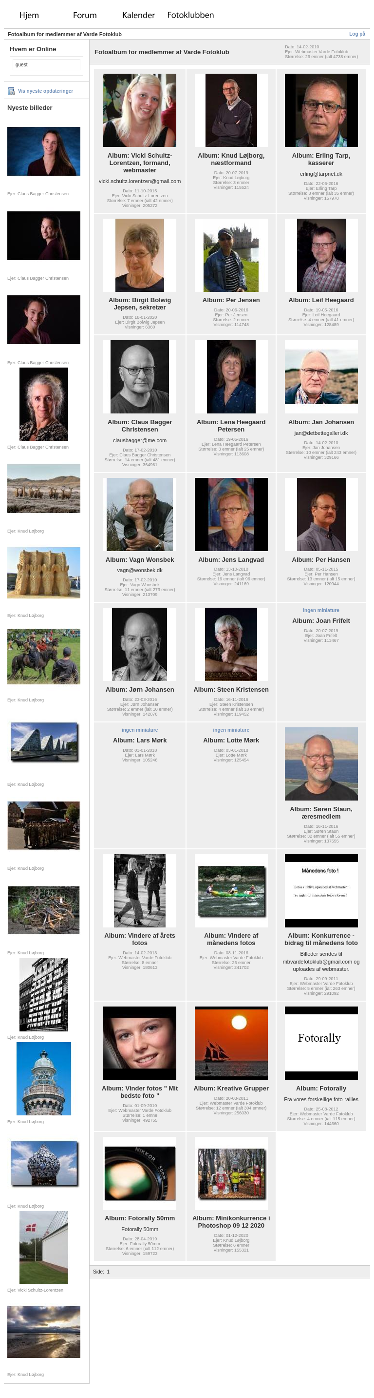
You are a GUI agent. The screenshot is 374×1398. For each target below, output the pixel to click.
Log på (357, 34)
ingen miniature (321, 610)
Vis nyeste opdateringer (45, 91)
